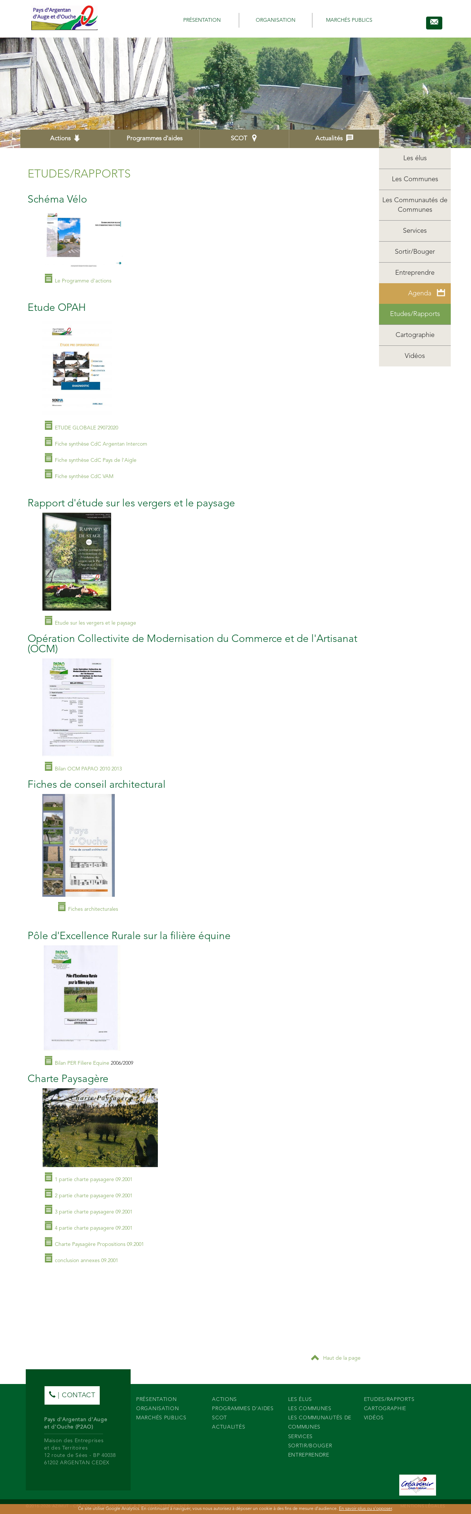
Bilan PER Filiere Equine (82, 1063)
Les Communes (415, 179)
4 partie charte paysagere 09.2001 (93, 1228)
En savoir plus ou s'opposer (365, 1509)
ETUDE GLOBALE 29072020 (86, 428)
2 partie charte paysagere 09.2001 (93, 1195)
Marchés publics (349, 20)
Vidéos (415, 356)
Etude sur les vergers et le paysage (95, 623)
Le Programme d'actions (83, 281)
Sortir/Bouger (415, 252)
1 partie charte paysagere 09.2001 (93, 1179)
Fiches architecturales (93, 909)
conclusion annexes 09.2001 (86, 1260)
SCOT (244, 138)
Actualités (334, 138)
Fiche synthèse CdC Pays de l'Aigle (96, 460)
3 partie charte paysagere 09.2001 (93, 1212)
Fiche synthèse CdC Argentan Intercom (101, 444)
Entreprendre (415, 273)
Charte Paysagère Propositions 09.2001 (99, 1244)
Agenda (426, 293)
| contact (72, 1395)
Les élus (415, 158)
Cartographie (415, 335)
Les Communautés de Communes (414, 205)
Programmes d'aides (155, 139)
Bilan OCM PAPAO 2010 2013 (88, 769)
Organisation (275, 20)
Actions (65, 138)
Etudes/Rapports (415, 314)
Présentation (202, 20)
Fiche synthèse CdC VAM (84, 476)
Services (415, 231)
